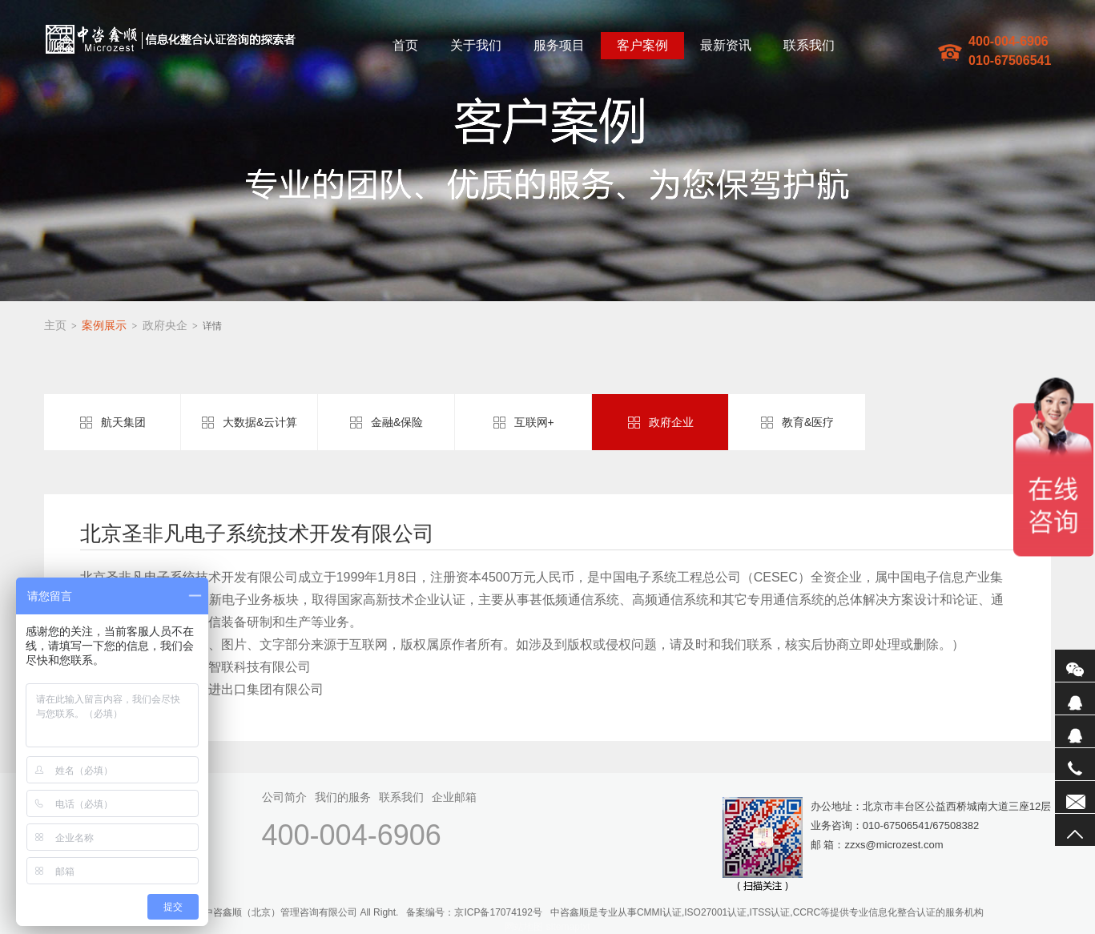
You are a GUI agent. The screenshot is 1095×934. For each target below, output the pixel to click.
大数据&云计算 (260, 422)
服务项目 (559, 45)
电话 (1075, 764)
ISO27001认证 (715, 912)
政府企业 (671, 422)
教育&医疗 (808, 422)
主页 (55, 325)
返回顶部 (1075, 830)
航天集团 (123, 422)
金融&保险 (397, 422)
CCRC (807, 912)
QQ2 (1075, 731)
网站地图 (524, 926)
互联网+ (534, 422)
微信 (1075, 666)
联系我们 (809, 45)
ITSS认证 (770, 912)
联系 (1075, 797)
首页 (405, 45)
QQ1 (1075, 698)
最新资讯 (725, 45)
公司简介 (284, 797)
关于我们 (475, 45)
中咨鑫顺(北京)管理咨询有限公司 (170, 39)
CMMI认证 (659, 912)
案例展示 (104, 325)
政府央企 (165, 325)
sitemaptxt (568, 926)
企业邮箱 (454, 797)
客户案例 (642, 45)
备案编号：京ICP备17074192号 (473, 912)
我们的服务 (343, 797)
